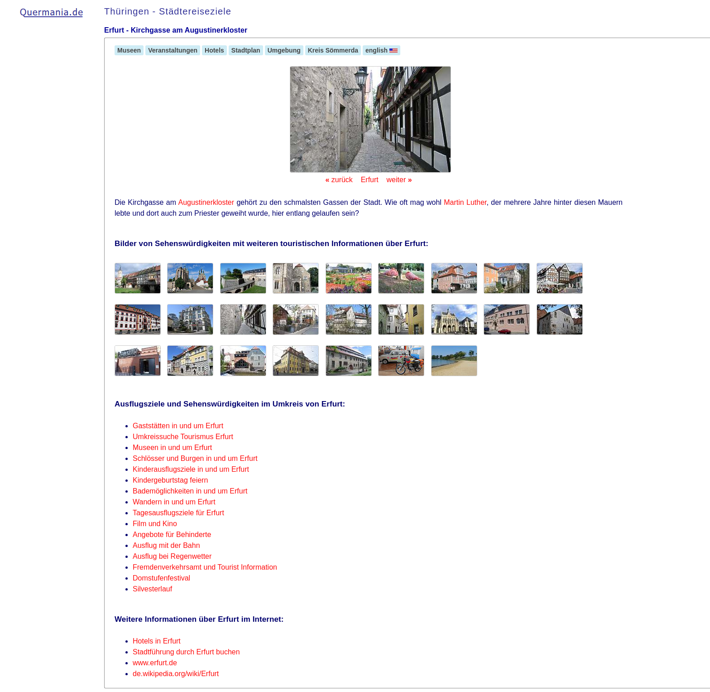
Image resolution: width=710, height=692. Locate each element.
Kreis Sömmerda (333, 50)
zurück (338, 180)
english (381, 50)
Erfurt (370, 180)
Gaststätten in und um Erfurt (178, 426)
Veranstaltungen (172, 50)
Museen (129, 50)
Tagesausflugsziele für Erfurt (178, 513)
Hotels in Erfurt (157, 641)
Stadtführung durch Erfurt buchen (186, 652)
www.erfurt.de (155, 663)
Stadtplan (245, 50)
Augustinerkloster (206, 202)
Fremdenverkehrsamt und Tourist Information (205, 567)
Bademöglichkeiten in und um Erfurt (190, 491)
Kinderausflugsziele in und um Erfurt (191, 469)
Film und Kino (155, 523)
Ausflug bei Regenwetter (172, 556)
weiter (399, 180)
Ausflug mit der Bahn (166, 545)
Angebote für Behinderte (172, 534)
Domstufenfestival (161, 578)
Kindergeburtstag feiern (170, 480)
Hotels (214, 50)
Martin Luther (465, 202)
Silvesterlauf (152, 589)
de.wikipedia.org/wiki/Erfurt (176, 673)
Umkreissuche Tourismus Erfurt (183, 436)
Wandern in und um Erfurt (174, 502)
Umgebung (284, 50)
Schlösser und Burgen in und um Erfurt (195, 458)
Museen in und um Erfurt (172, 447)
